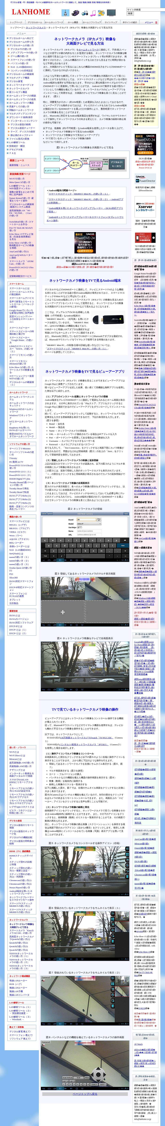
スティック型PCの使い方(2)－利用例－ (20, 875)
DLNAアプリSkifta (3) (20, 503)
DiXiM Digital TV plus (19, 478)
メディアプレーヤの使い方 (24, 52)
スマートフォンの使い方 (23, 59)
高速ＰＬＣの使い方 (19, 106)
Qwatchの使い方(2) (18, 942)
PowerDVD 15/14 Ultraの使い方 (21, 466)
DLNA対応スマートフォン (21, 582)
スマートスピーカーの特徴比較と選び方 (21, 332)
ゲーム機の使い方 (19, 56)
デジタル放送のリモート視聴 (21, 826)
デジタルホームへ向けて (21, 38)
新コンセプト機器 (18, 92)
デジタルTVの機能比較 (20, 837)
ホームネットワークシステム (21, 398)
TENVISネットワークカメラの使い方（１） (21, 954)
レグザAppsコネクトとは (21, 807)
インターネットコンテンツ (24, 121)
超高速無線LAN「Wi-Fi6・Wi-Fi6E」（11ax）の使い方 (21, 213)
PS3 (11, 574)
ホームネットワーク (54, 22)
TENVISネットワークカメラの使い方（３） (21, 967)
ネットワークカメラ (19, 88)
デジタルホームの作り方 (21, 42)
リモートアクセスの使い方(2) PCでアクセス (21, 795)
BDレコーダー (16, 542)
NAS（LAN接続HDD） (22, 67)
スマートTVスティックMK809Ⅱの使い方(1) (20, 904)
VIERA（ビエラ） (18, 532)
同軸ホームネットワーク (21, 110)
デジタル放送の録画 (21, 124)
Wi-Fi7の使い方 (17, 178)
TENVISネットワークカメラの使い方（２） (21, 961)
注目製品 (13, 603)
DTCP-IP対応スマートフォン (21, 588)
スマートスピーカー (19, 327)
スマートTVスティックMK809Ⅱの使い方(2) (20, 910)
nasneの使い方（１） (19, 557)
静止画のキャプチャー (22, 135)
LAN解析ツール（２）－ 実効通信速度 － (20, 1011)
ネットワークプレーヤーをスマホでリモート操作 (21, 898)
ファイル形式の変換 (19, 139)
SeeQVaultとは (16, 553)
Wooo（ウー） (16, 535)
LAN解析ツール (17, 142)
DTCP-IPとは (15, 626)
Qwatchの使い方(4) (18, 950)
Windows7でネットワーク (20, 416)
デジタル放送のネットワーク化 (21, 832)
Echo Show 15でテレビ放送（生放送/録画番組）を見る (21, 236)
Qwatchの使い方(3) (18, 946)
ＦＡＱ (12, 153)
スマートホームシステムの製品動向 (21, 293)
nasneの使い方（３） (19, 564)
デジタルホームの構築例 (21, 74)
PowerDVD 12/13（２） (20, 475)
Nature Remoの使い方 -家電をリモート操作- (21, 199)
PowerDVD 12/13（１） (20, 471)
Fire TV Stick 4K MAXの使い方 (21, 229)
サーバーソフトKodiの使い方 (21, 453)
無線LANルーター (18, 987)
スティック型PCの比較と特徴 (20, 863)
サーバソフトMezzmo (19, 448)
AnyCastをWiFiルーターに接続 (21, 256)
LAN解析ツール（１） (20, 1007)
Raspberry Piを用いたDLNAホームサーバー (20, 428)
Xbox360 (13, 577)
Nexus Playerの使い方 (19, 887)
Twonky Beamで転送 (19, 492)
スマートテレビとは (19, 521)
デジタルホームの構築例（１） (21, 383)
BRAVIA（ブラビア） (20, 528)
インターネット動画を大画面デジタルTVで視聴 (21, 774)
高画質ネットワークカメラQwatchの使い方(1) (21, 937)
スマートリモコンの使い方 (21, 356)
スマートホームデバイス (21, 298)
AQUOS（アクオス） (19, 539)
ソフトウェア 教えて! (20, 1038)
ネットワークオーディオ (21, 85)
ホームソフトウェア (92, 22)
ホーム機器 (73, 22)
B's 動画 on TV (16, 462)
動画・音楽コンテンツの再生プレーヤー (21, 507)
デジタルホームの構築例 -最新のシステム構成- (21, 205)
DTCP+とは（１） (18, 630)
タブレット (15, 599)
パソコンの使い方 (19, 63)
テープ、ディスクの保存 (23, 131)
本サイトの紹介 (130, 22)
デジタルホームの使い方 (21, 45)
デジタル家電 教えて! (20, 1031)
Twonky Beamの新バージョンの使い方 (21, 483)
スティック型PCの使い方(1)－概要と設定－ (20, 869)
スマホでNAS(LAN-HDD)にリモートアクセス (21, 782)
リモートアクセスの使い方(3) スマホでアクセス (21, 801)
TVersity (13, 458)
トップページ (16, 22)
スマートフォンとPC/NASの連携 (18, 594)
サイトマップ (111, 22)
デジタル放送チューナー (23, 128)
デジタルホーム (35, 22)
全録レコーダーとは (19, 546)
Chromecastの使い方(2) (20, 884)
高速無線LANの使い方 (20, 766)
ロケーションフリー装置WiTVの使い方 (21, 377)
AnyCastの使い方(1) (19, 251)
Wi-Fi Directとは (17, 755)
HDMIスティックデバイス (21, 857)
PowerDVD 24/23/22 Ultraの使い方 (21, 268)
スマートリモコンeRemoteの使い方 (18, 362)
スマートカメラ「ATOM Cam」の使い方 (21, 262)
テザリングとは (17, 770)
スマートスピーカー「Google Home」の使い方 (21, 340)
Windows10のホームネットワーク (21, 410)
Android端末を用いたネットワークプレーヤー (20, 892)
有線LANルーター (18, 980)
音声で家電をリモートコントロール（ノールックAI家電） (21, 304)
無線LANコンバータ (19, 995)
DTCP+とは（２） (18, 633)
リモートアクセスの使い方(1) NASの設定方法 (21, 789)
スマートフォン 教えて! (21, 1035)
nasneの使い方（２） (19, 560)
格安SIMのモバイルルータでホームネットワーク (21, 435)
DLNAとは (14, 615)
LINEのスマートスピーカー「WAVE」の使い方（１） (21, 349)
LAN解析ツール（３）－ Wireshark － (20, 1018)
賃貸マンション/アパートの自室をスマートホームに (21, 319)
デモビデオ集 (16, 149)
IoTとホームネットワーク (21, 422)
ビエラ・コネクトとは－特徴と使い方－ (21, 811)
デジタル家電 (16, 81)
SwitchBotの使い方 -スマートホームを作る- (21, 223)
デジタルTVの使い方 (21, 49)
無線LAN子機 (16, 991)
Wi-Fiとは (14, 752)
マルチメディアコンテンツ (22, 113)
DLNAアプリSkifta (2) (20, 499)
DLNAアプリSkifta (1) (20, 495)
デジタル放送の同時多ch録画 (21, 842)
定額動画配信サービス (20, 276)
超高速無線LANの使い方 (21, 762)
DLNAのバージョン (19, 619)
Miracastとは (15, 759)
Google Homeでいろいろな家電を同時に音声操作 (21, 311)
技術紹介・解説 (17, 146)
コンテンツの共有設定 (22, 70)
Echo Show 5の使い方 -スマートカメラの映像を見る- (21, 370)
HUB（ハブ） (16, 984)
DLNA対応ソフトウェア (21, 622)
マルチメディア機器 (19, 77)
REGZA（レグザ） (18, 524)
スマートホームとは (19, 288)
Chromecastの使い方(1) (20, 880)
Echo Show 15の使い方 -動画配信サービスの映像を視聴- (21, 245)
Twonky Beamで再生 (19, 488)
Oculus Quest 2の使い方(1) (20, 569)
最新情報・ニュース (19, 165)
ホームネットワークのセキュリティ (21, 404)
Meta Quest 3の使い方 (19, 182)
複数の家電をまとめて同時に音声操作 (21, 193)
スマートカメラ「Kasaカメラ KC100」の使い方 (21, 931)
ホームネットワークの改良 (22, 99)
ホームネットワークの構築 (22, 95)
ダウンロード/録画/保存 (21, 117)
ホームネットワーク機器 (21, 103)
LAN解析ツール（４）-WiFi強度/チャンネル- (21, 187)
